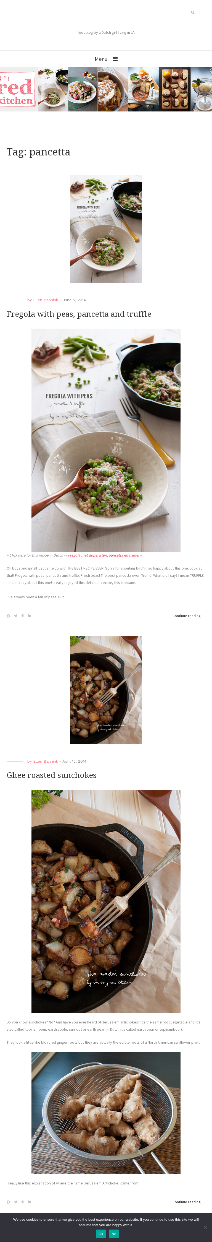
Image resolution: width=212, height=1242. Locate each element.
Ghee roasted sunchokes (52, 775)
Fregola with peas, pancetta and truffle (79, 314)
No (114, 1234)
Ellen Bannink (45, 300)
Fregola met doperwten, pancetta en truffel (103, 555)
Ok (101, 1234)
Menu (101, 58)
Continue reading (189, 616)
